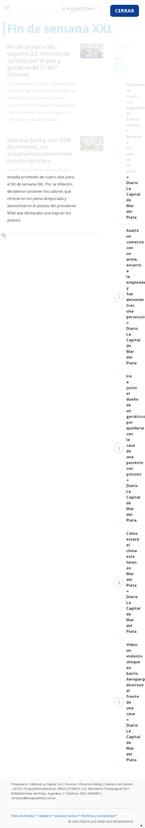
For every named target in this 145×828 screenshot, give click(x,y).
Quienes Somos (66, 816)
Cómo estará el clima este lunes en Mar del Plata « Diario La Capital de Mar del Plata (124, 582)
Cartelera (44, 816)
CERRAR (124, 10)
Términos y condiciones (98, 816)
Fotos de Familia (23, 816)
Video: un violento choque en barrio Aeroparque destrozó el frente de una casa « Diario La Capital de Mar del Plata (124, 702)
